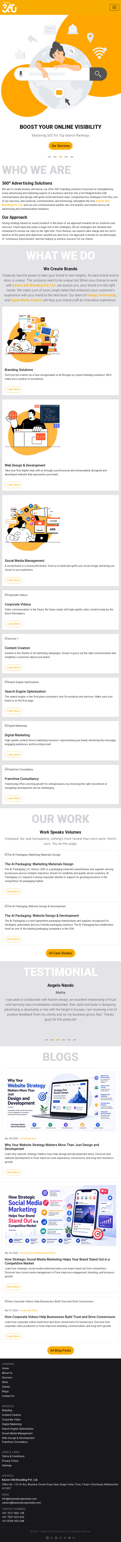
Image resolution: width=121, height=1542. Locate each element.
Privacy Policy (10, 1460)
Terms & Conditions (13, 1456)
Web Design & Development (18, 1438)
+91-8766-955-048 (13, 1521)
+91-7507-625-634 (13, 1517)
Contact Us (8, 1396)
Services (7, 1377)
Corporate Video (11, 1419)
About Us (7, 1372)
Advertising (107, 295)
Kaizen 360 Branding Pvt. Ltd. (34, 285)
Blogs (5, 1391)
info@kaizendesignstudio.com (19, 1498)
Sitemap (6, 1465)
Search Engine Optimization (17, 1428)
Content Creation (11, 1414)
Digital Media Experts (26, 300)
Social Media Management (17, 1433)
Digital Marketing (12, 1424)
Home (5, 1368)
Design (92, 295)
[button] (49, 157)
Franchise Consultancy (15, 1442)
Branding (7, 1410)
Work (5, 1382)
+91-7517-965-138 (13, 1513)
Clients (6, 1386)
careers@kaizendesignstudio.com (21, 1502)
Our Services (60, 146)
